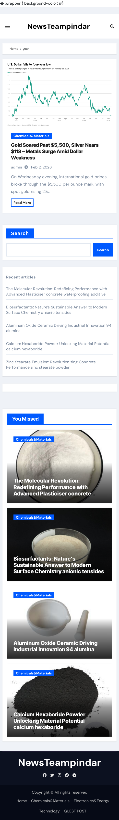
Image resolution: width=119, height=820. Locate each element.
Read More (22, 202)
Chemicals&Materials (31, 136)
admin (16, 167)
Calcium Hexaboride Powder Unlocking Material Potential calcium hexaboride (49, 721)
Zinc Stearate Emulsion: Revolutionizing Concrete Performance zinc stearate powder (51, 364)
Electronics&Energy (91, 800)
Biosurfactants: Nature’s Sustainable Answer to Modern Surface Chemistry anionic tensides (56, 310)
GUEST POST (75, 811)
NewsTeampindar (58, 26)
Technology (49, 811)
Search (20, 233)
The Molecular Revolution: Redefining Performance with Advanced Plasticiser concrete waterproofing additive (56, 291)
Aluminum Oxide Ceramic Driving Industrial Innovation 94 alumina (55, 646)
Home (21, 800)
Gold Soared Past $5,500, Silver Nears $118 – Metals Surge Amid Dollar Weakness (55, 151)
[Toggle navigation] (7, 26)
